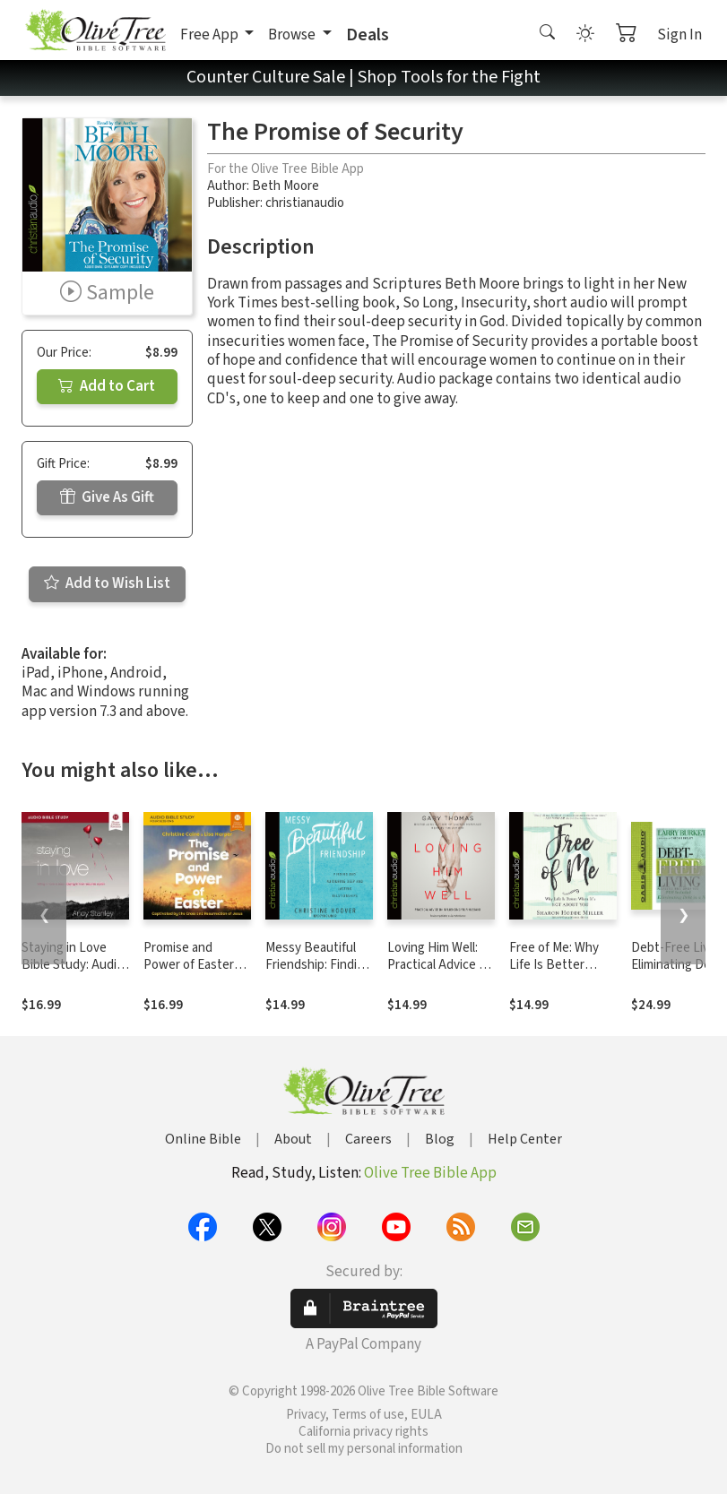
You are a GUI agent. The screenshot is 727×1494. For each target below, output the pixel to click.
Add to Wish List (107, 583)
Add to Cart (106, 386)
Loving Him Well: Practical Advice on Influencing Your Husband (440, 973)
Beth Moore (285, 186)
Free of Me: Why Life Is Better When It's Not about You (554, 973)
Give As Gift (107, 497)
